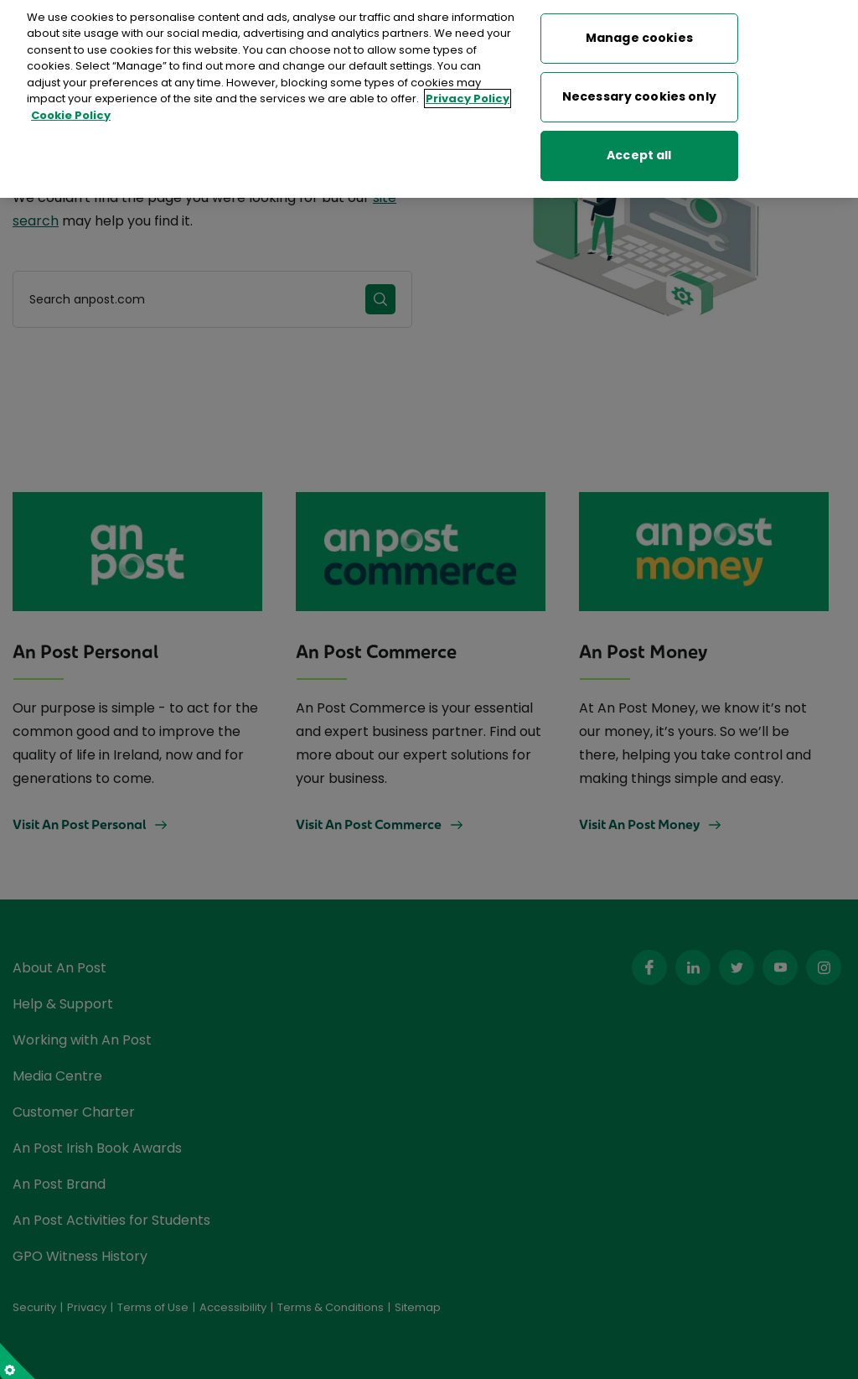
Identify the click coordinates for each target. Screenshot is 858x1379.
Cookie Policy (71, 108)
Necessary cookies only (639, 88)
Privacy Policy (467, 91)
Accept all (639, 147)
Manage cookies (639, 30)
